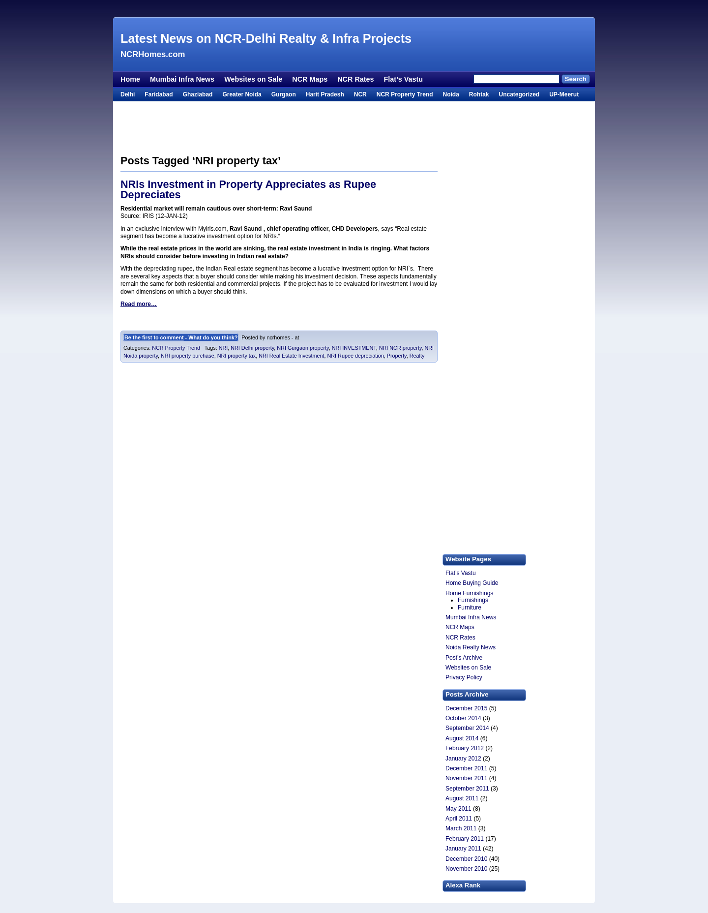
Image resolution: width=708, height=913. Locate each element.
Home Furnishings (469, 593)
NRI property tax (236, 356)
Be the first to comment (154, 337)
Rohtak (479, 94)
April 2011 (458, 818)
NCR (360, 94)
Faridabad (159, 94)
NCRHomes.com (152, 54)
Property (397, 356)
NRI (223, 348)
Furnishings (473, 600)
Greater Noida (241, 94)
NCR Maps (309, 79)
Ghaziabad (198, 94)
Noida (450, 94)
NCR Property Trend (405, 94)
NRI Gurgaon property (302, 348)
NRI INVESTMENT (354, 348)
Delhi (127, 94)
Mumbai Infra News (182, 79)
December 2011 (466, 768)
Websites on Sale (253, 79)
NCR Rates (355, 79)
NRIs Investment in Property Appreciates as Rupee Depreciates (248, 189)
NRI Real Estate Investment (291, 356)
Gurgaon (283, 94)
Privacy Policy (463, 677)
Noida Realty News (470, 647)
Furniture (469, 607)
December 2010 (466, 858)
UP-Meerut (564, 94)
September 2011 (467, 788)
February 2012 (464, 748)
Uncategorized (519, 94)
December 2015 (466, 708)
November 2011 (466, 778)
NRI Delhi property (252, 348)
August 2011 (461, 798)
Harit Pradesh (325, 94)
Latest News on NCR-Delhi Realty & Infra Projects (266, 38)
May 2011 (458, 808)
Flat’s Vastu (403, 79)
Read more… (138, 304)
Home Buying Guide (471, 582)
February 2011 (464, 838)
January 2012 (463, 758)
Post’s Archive (463, 657)
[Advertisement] (354, 8)
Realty (417, 356)
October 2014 (463, 718)
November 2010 (466, 868)
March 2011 (460, 828)
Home (130, 79)
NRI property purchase (187, 356)
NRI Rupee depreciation (355, 356)
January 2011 (463, 848)
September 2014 (467, 728)
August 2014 (461, 738)
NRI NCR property (400, 348)
